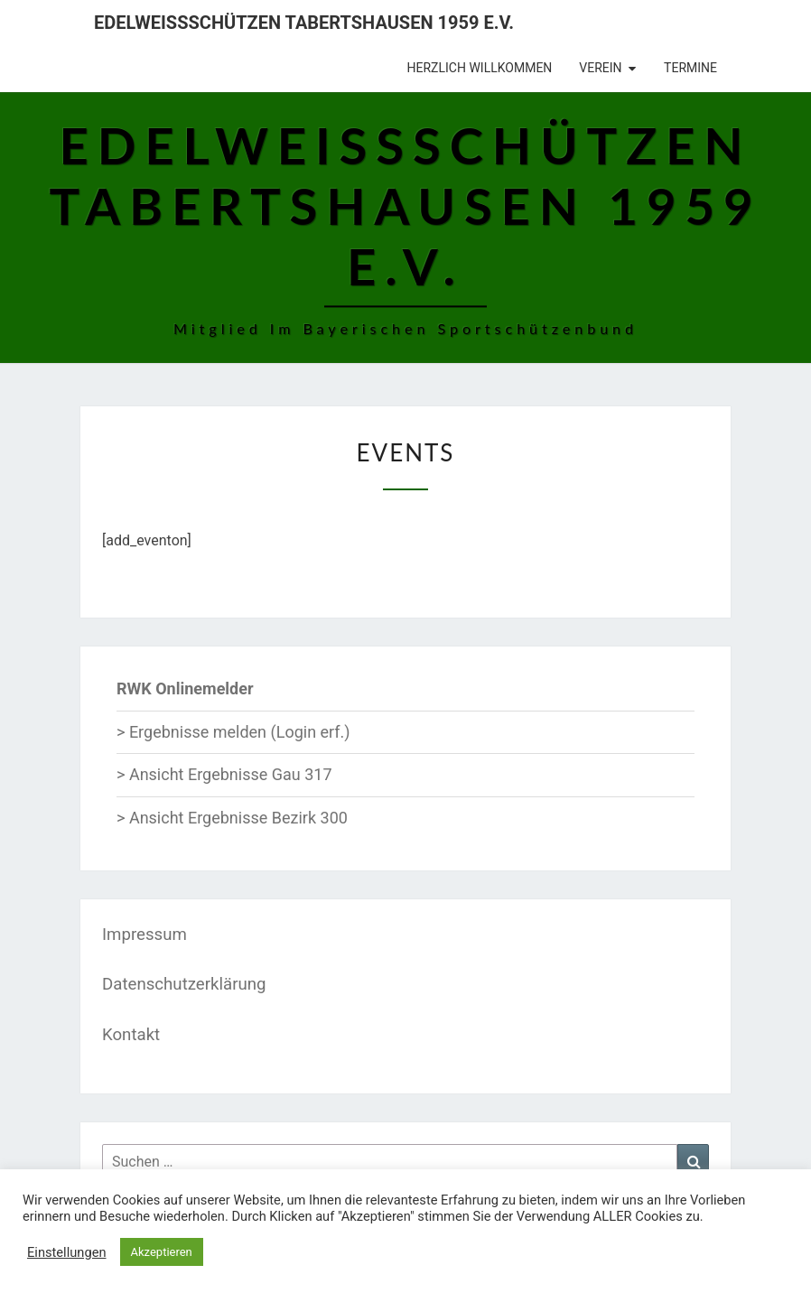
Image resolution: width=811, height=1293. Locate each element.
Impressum (144, 934)
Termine (690, 67)
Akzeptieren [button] (161, 1252)
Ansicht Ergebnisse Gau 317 (230, 774)
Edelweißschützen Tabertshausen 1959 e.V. (304, 22)
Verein (600, 67)
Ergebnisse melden (197, 731)
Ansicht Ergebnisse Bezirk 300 (238, 817)
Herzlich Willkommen (480, 67)
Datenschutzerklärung (184, 984)
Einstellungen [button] (67, 1252)
